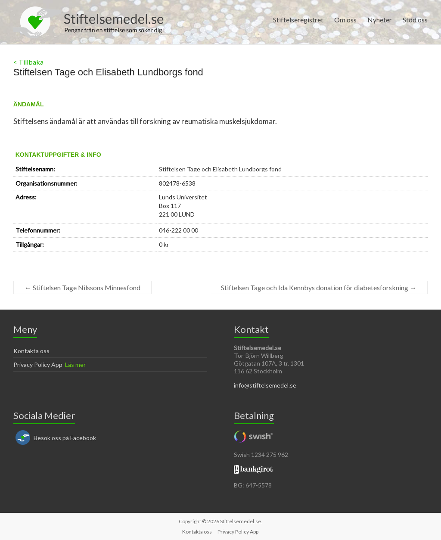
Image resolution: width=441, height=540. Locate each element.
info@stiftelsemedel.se (265, 385)
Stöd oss (415, 20)
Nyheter (379, 20)
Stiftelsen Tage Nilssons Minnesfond (82, 287)
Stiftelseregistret (298, 20)
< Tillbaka (28, 62)
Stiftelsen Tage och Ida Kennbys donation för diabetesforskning (318, 287)
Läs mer (75, 364)
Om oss (345, 20)
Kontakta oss (31, 350)
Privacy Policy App (37, 364)
